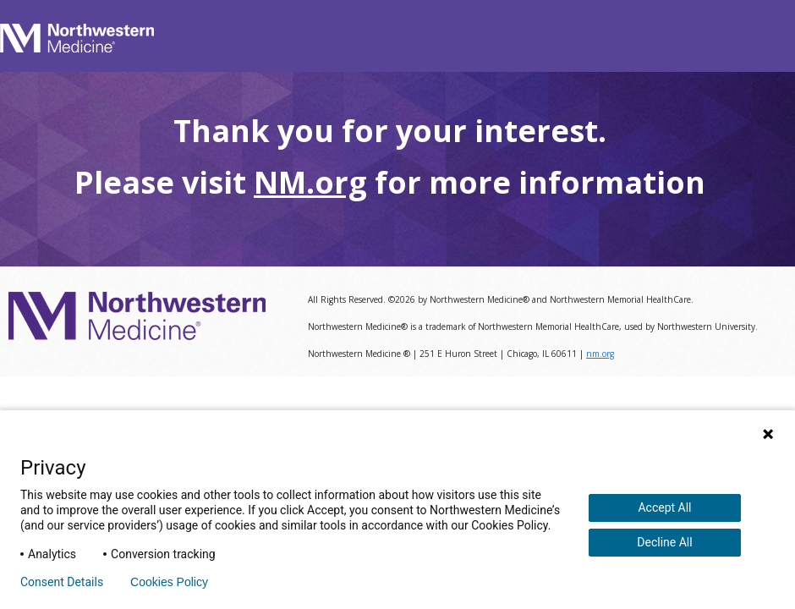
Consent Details (61, 582)
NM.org (310, 182)
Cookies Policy (169, 582)
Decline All (664, 542)
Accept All (664, 507)
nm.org (600, 353)
